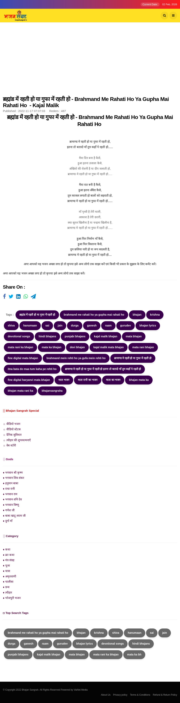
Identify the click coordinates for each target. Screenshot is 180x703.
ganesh (92, 325)
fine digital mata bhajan (23, 358)
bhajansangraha (52, 390)
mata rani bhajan (143, 347)
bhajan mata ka (139, 379)
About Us (105, 694)
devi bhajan (77, 347)
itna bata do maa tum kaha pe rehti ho (32, 369)
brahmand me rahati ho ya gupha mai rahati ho (94, 314)
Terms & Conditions (140, 694)
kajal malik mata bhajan (108, 347)
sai (47, 325)
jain (60, 325)
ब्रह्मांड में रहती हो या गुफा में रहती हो (37, 314)
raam (108, 325)
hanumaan (30, 325)
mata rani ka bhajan (20, 347)
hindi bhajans (47, 336)
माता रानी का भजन (87, 379)
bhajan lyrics (147, 325)
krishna (155, 314)
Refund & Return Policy (165, 694)
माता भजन (63, 379)
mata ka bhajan (51, 347)
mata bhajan (134, 336)
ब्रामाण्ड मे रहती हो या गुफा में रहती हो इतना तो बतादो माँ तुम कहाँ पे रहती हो (103, 369)
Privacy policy (120, 694)
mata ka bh (134, 654)
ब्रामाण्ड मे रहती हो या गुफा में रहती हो (132, 358)
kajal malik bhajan (105, 336)
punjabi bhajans (75, 336)
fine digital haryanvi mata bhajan (29, 379)
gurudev (125, 325)
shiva (11, 325)
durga (74, 325)
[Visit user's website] (4, 297)
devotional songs (19, 336)
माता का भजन (113, 379)
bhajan (137, 314)
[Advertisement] (90, 61)
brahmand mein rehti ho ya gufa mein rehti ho (76, 358)
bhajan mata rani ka (20, 390)
